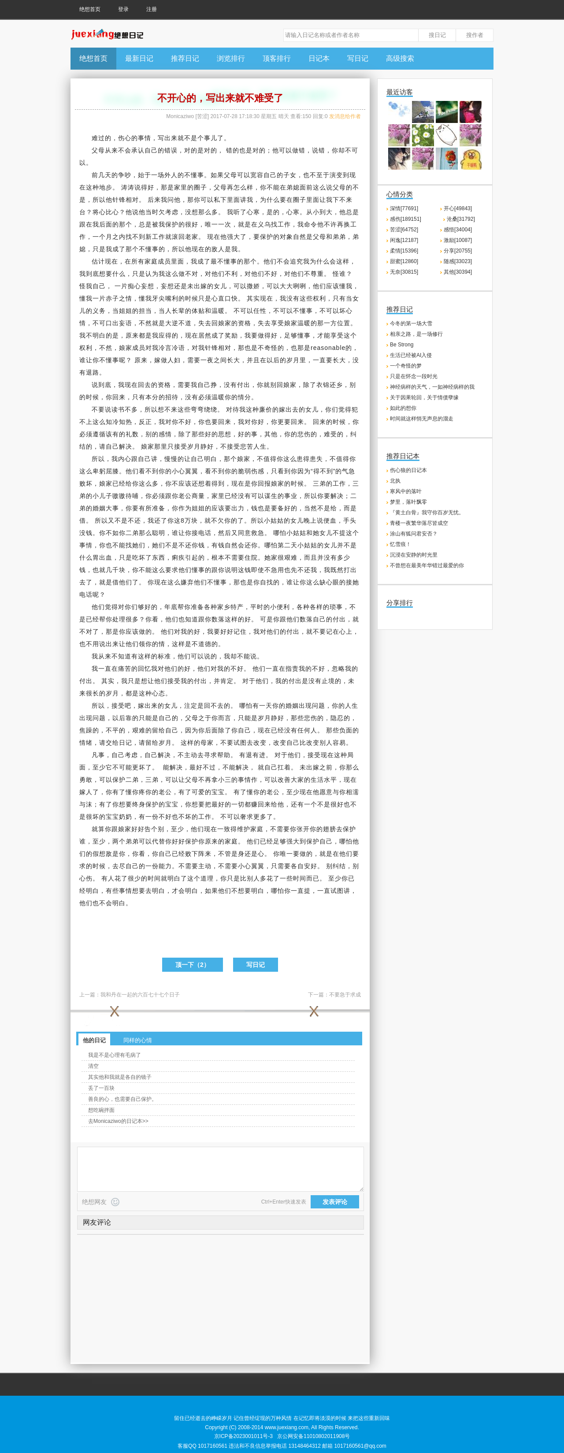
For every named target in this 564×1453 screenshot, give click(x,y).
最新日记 (139, 58)
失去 (205, 323)
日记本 (319, 58)
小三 (224, 779)
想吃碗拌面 (101, 1110)
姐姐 (125, 310)
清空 (93, 1066)
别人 (326, 742)
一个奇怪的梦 (406, 366)
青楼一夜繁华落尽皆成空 (419, 523)
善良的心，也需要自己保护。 (122, 1099)
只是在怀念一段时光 (414, 376)
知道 (191, 619)
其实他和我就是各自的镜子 (120, 1077)
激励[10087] (458, 240)
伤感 (257, 471)
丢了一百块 (101, 1088)
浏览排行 (231, 58)
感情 (165, 434)
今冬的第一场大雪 (411, 323)
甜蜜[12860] (404, 261)
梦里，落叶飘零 (408, 502)
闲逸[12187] (404, 240)
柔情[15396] (404, 251)
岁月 (293, 360)
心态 (158, 693)
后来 (154, 199)
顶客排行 (277, 58)
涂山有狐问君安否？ (414, 534)
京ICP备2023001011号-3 (243, 1436)
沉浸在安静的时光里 (414, 555)
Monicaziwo (180, 116)
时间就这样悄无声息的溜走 (421, 419)
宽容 (256, 174)
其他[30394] (458, 272)
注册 (151, 9)
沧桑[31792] (461, 219)
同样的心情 (137, 1040)
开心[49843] (458, 208)
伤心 (124, 137)
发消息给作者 (345, 116)
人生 (260, 446)
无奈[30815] (404, 272)
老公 (185, 495)
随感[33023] (458, 261)
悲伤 (304, 434)
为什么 (270, 199)
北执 (395, 481)
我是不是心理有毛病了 (114, 1055)
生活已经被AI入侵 (411, 355)
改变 (260, 742)
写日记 (357, 58)
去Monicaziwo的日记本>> (118, 1121)
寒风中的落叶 (406, 491)
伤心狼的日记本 (408, 470)
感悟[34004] (458, 230)
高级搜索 (400, 58)
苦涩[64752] (404, 230)
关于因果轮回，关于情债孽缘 (424, 397)
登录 (123, 9)
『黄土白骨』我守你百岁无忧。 (427, 512)
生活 (317, 779)
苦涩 (202, 116)
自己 (151, 150)
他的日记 (94, 1040)
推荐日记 (185, 58)
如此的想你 (403, 408)
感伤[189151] (405, 219)
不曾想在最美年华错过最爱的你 (427, 565)
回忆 (144, 668)
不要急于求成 (345, 995)
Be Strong (401, 345)
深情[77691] (404, 208)
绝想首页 (89, 9)
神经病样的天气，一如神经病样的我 (432, 387)
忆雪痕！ (400, 544)
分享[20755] (458, 251)
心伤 (86, 878)
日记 (125, 742)
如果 (217, 174)
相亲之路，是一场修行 (416, 334)
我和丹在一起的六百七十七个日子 (140, 995)
